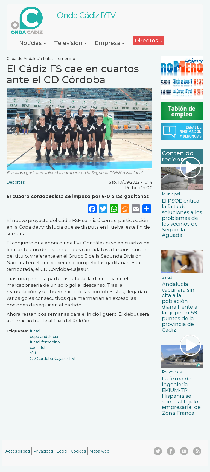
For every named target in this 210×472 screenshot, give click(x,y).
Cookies (78, 451)
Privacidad (43, 451)
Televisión (70, 43)
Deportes (16, 182)
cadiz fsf (37, 347)
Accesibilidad (17, 451)
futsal (35, 331)
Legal (62, 451)
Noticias (32, 43)
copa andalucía (44, 336)
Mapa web (99, 451)
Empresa (109, 43)
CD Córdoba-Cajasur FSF (53, 358)
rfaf (33, 353)
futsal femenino (45, 342)
